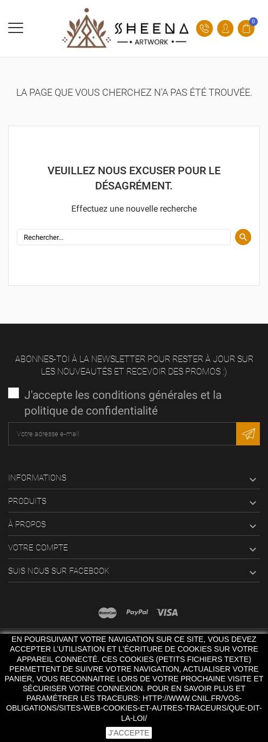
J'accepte (129, 732)
